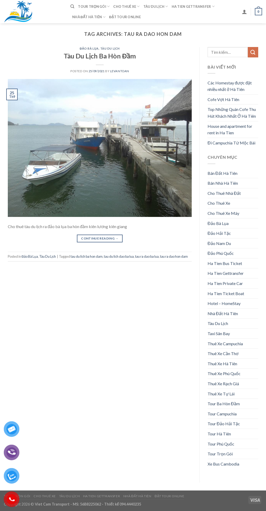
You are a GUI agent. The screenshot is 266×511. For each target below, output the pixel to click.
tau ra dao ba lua (147, 256)
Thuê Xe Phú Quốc (224, 373)
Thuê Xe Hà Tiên (222, 363)
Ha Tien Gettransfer (193, 6)
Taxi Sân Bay (219, 333)
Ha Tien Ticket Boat (226, 293)
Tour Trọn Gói (94, 6)
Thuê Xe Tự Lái (221, 393)
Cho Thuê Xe (126, 6)
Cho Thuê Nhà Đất (224, 193)
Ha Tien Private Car (225, 283)
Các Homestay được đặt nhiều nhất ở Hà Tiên (230, 86)
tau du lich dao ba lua (119, 256)
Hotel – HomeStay (224, 303)
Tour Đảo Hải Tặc (224, 423)
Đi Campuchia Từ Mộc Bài (231, 142)
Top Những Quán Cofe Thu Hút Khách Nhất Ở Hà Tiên (232, 112)
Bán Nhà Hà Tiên (223, 183)
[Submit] (253, 52)
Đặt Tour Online (125, 17)
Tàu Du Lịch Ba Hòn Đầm (100, 56)
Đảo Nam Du (219, 243)
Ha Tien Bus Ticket (225, 263)
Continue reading (99, 238)
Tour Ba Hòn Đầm (224, 403)
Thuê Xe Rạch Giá (223, 383)
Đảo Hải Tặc (219, 233)
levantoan (119, 71)
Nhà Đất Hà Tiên (88, 17)
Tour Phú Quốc (221, 443)
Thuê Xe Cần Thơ (223, 353)
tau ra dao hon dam (174, 256)
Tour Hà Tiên (219, 433)
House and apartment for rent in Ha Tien (230, 129)
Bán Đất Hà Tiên (222, 173)
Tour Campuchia (222, 413)
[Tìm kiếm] (72, 6)
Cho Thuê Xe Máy (223, 213)
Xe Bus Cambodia (223, 463)
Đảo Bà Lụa (89, 48)
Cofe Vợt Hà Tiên (223, 99)
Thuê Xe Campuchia (225, 343)
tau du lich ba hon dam (87, 256)
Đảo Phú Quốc (221, 253)
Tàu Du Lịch (155, 6)
